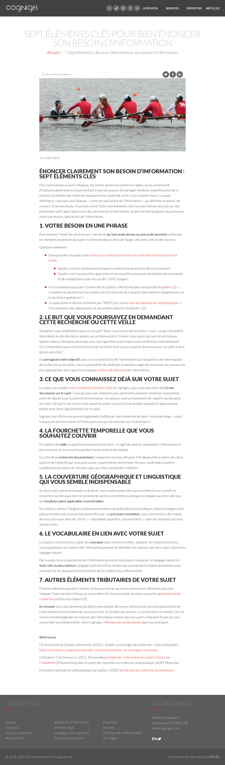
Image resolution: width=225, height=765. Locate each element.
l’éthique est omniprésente (122, 622)
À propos (150, 8)
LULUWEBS (211, 757)
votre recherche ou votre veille (91, 388)
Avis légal (110, 738)
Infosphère (164, 287)
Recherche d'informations (58, 74)
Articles (213, 8)
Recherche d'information (71, 722)
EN (109, 8)
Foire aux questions (19, 733)
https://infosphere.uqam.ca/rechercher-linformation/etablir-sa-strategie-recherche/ (98, 650)
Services (172, 8)
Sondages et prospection (71, 733)
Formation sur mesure (69, 738)
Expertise (194, 8)
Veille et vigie (64, 727)
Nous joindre (14, 738)
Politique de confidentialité (122, 733)
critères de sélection (111, 370)
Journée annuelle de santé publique (153, 303)
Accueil (53, 52)
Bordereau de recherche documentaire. (147, 670)
